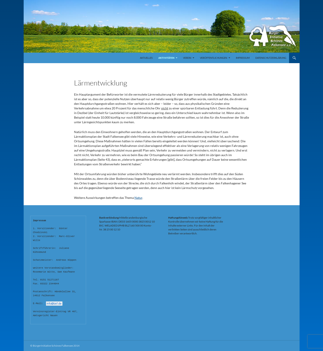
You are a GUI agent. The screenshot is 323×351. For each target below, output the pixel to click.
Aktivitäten (166, 57)
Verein (187, 57)
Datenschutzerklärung (270, 57)
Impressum (243, 57)
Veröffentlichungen (213, 57)
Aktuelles (146, 57)
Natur (138, 198)
